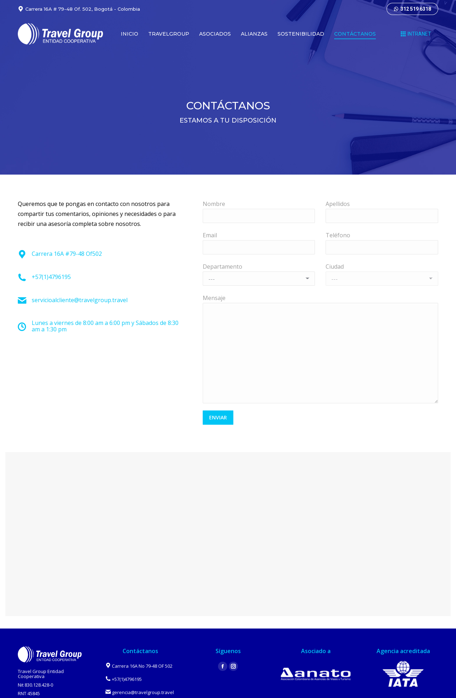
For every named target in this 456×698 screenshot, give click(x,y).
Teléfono (338, 235)
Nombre (214, 204)
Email (210, 235)
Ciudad (335, 266)
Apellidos (338, 204)
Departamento (222, 266)
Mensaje (214, 298)
